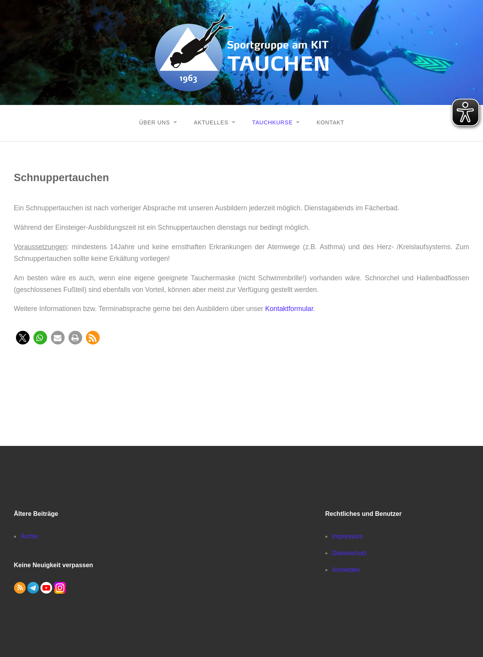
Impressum (347, 536)
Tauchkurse (273, 122)
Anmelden (346, 569)
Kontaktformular (289, 308)
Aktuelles (210, 122)
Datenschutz (349, 552)
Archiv (29, 536)
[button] (23, 337)
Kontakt (331, 122)
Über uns (153, 122)
